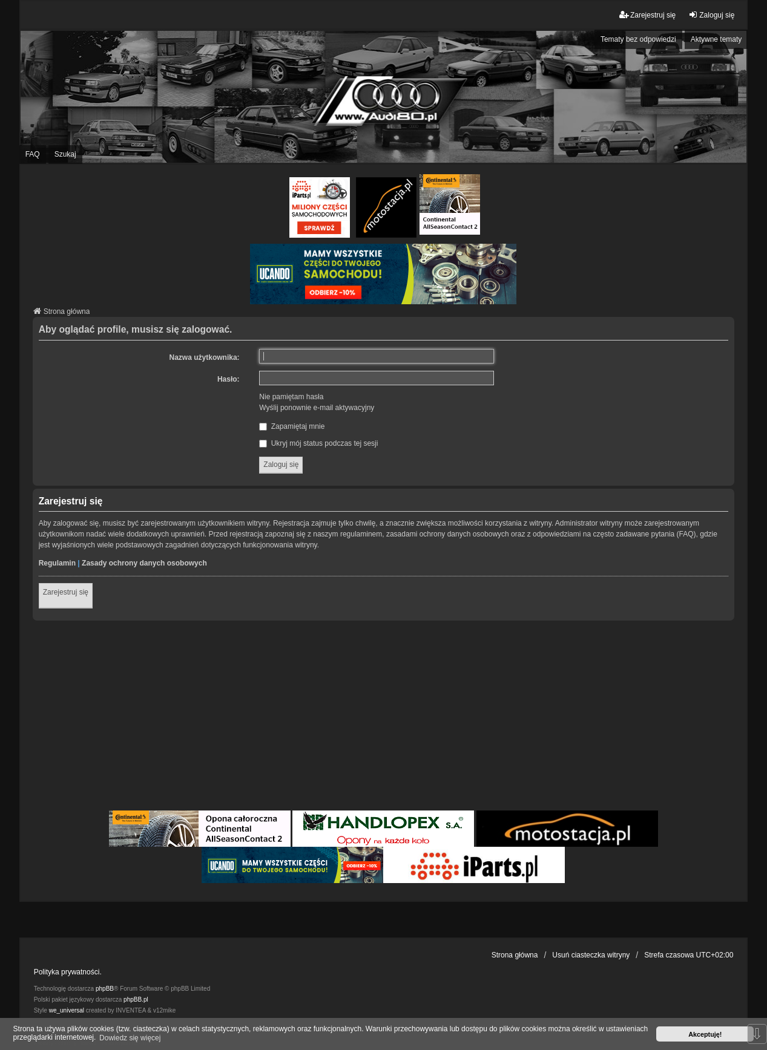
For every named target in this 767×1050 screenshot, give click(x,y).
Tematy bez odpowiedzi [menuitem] (638, 39)
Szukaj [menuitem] (65, 154)
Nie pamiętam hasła (291, 397)
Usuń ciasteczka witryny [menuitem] (591, 955)
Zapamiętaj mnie (291, 426)
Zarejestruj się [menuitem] (647, 14)
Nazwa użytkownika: (205, 357)
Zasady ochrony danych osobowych (144, 563)
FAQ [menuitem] (32, 154)
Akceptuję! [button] (705, 1034)
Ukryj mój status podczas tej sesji (318, 443)
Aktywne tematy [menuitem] (716, 39)
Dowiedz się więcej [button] (129, 1038)
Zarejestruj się (65, 592)
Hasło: (228, 379)
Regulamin (57, 563)
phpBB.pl (135, 999)
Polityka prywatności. (68, 972)
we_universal (66, 1010)
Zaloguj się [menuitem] (711, 14)
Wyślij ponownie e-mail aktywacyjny (316, 407)
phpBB (105, 988)
